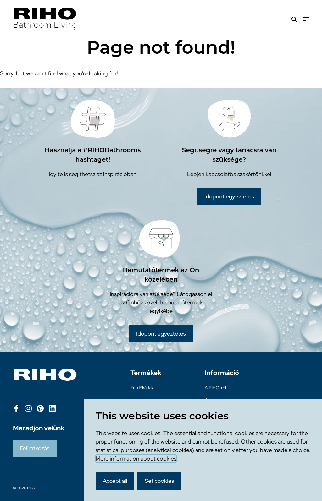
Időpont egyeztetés (229, 196)
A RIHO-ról (215, 388)
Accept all (115, 480)
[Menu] (306, 19)
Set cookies (159, 480)
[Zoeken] (294, 19)
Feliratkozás (35, 448)
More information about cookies (136, 458)
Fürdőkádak (141, 388)
